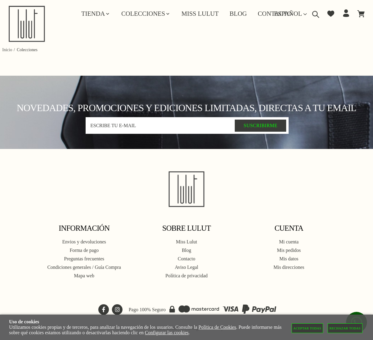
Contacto (186, 258)
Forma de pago (84, 250)
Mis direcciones (288, 267)
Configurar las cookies (167, 332)
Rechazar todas (345, 328)
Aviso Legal (186, 267)
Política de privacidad (186, 275)
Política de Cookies (217, 327)
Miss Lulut (186, 241)
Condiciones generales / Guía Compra (84, 267)
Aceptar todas (307, 328)
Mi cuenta (289, 241)
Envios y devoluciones (84, 241)
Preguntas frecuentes (84, 258)
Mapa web (84, 275)
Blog (186, 250)
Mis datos (288, 258)
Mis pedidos (289, 250)
